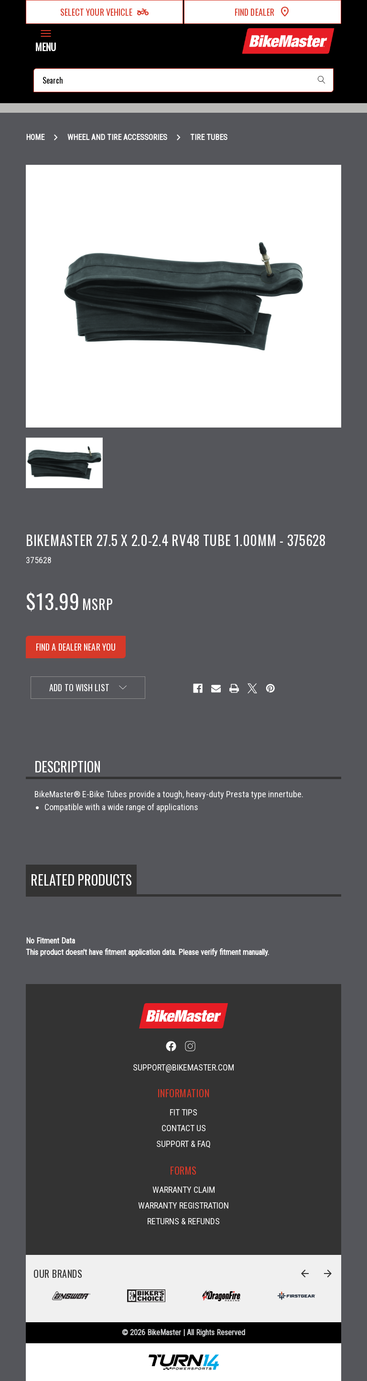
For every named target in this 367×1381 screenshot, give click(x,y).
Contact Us (184, 1128)
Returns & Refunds (183, 1221)
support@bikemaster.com (183, 1067)
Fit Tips (183, 1112)
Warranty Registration (183, 1205)
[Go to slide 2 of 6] (328, 1273)
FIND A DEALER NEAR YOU (76, 647)
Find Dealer (263, 12)
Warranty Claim (183, 1190)
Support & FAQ (183, 1144)
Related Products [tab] (81, 879)
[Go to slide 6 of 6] (305, 1273)
